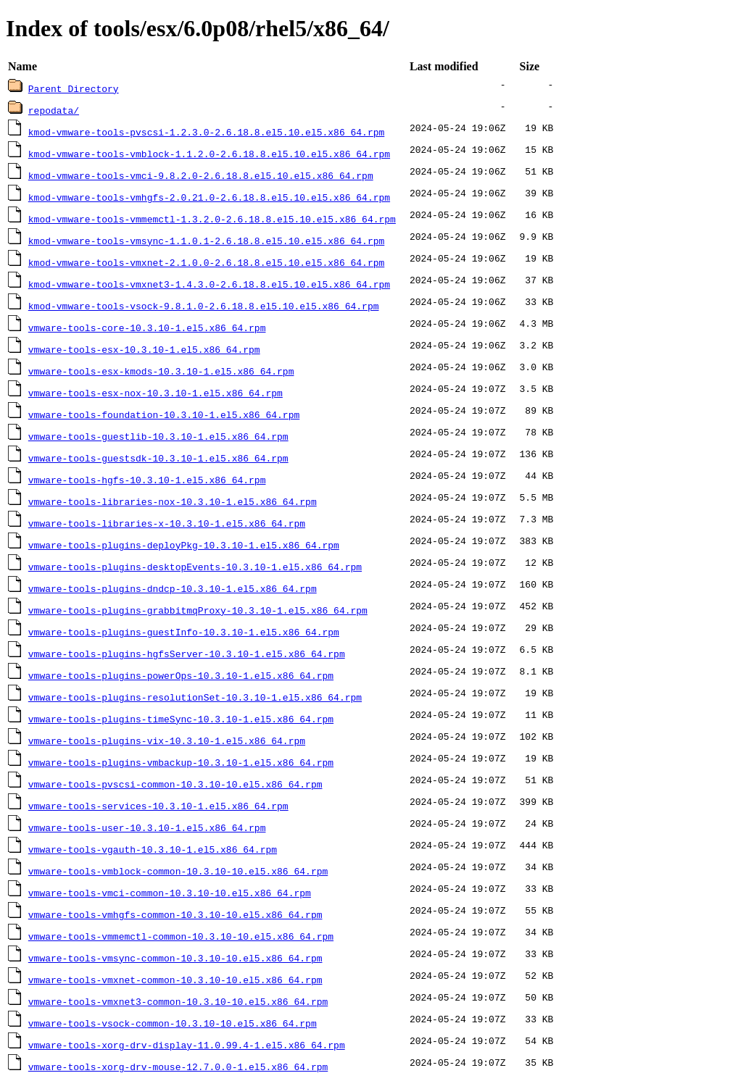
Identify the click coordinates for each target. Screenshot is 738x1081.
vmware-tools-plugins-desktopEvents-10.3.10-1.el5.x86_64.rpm (195, 566)
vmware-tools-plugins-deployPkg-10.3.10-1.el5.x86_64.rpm (183, 544)
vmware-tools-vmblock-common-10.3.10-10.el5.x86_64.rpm (178, 870)
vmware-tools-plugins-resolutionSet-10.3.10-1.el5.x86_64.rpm (195, 697)
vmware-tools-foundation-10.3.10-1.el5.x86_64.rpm (163, 414)
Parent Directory (73, 88)
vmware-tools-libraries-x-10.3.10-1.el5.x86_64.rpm (166, 523)
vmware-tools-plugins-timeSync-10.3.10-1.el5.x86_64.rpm (180, 718)
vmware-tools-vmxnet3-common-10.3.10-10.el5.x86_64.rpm (178, 1001)
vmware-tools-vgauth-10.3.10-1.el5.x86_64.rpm (152, 849)
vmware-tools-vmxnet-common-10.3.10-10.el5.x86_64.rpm (175, 979)
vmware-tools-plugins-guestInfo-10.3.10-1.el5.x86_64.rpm (183, 631)
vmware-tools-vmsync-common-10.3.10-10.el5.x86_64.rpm (175, 957)
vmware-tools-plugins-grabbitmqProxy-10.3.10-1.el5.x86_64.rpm (198, 610)
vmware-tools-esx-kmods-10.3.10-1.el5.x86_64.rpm (161, 370)
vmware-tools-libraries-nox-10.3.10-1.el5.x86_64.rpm (172, 501)
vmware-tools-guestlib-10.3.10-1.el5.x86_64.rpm (158, 436)
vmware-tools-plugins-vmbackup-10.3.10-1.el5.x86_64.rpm (180, 762)
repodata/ (53, 110)
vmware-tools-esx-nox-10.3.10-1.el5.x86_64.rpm (155, 392)
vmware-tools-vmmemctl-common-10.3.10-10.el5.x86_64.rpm (180, 936)
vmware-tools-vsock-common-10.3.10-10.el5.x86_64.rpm (172, 1023)
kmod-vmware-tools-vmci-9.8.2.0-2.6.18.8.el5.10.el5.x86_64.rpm (200, 175)
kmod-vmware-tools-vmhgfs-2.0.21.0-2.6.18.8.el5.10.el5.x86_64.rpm (209, 197)
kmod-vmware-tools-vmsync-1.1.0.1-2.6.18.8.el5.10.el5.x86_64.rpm (206, 240)
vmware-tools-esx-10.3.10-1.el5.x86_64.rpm (144, 349)
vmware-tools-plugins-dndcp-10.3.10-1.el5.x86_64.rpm (172, 588)
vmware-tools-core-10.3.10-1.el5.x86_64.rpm (147, 327)
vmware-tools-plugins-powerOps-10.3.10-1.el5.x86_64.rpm (180, 675)
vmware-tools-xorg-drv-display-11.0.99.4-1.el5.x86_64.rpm (186, 1044)
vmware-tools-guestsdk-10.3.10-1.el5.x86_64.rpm (158, 457)
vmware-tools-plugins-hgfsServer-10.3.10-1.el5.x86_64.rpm (186, 653)
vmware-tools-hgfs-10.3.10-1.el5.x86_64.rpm (147, 479)
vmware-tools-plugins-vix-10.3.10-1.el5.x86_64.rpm (166, 740)
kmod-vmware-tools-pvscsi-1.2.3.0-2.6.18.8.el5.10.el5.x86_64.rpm (206, 131)
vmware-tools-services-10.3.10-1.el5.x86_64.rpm (158, 805)
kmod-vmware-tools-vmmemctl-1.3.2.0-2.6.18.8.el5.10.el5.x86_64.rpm (212, 218)
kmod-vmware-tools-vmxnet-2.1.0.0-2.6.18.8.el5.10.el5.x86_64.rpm (206, 262)
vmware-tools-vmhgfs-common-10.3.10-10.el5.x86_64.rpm (175, 914)
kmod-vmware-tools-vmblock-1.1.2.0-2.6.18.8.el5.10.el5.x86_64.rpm (209, 153)
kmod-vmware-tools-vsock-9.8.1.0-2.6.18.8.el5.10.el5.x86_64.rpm (203, 305)
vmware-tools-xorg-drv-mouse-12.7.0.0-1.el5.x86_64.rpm (178, 1066)
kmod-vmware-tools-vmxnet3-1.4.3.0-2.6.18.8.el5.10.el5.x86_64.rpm (209, 284)
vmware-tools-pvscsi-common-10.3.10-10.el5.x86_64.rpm (175, 783)
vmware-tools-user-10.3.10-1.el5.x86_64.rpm (147, 827)
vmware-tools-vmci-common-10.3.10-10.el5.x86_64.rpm (169, 892)
